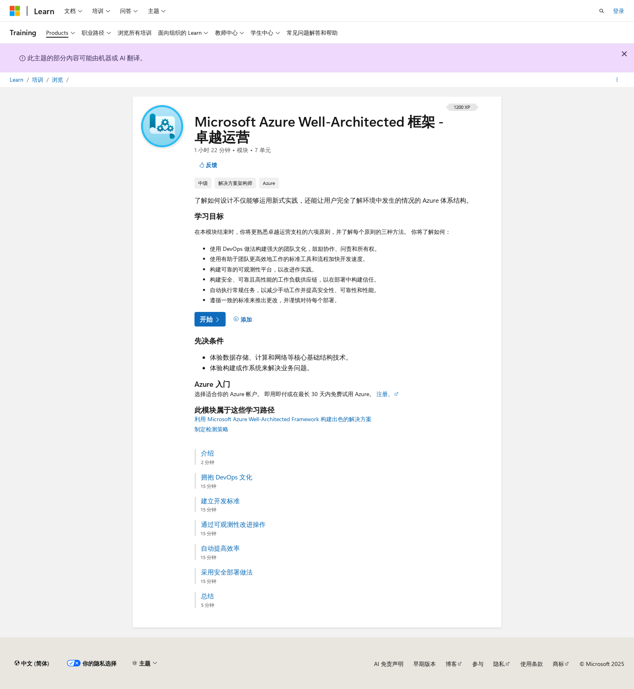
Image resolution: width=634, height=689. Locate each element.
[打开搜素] (602, 11)
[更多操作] (617, 79)
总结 (207, 596)
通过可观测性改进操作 (233, 524)
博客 (451, 664)
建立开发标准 (220, 501)
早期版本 (424, 664)
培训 (38, 79)
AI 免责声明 (389, 664)
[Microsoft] (15, 11)
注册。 (384, 394)
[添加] (242, 319)
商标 (558, 664)
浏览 (58, 79)
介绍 (207, 453)
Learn (17, 79)
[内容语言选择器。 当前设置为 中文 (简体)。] (32, 663)
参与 (478, 664)
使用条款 (531, 664)
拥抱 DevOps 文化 (226, 477)
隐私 (499, 664)
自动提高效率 (220, 548)
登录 (618, 11)
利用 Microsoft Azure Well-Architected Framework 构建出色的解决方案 (283, 419)
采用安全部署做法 (227, 572)
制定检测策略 (211, 429)
